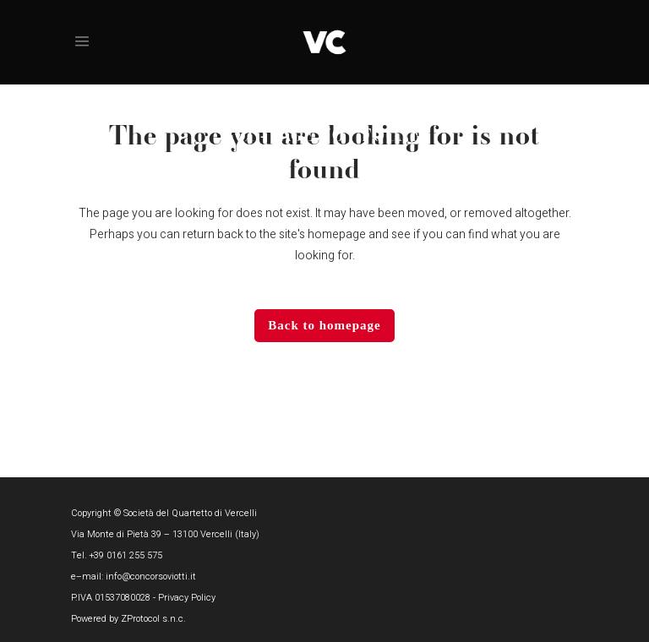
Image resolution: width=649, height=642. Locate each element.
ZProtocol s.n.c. (153, 619)
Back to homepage (324, 325)
